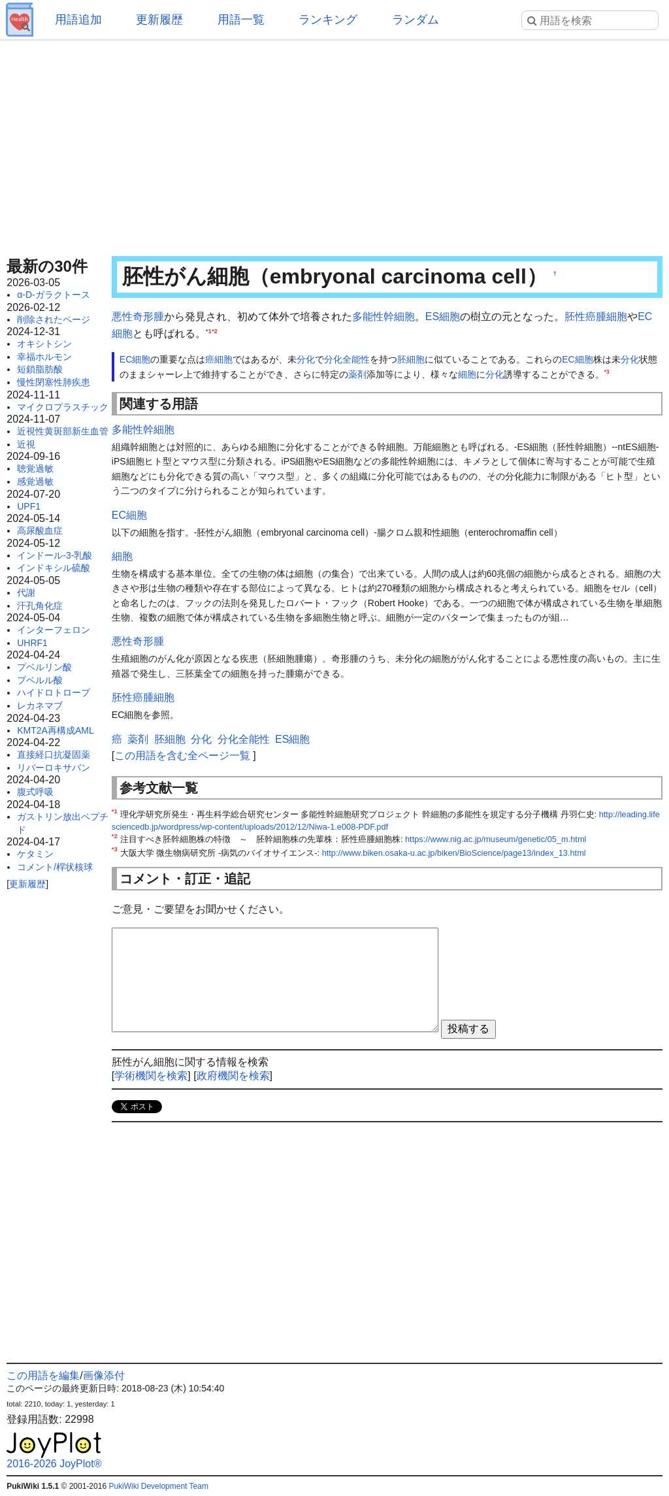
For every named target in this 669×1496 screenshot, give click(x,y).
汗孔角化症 (40, 605)
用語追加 (78, 19)
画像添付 (104, 1375)
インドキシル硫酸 (53, 567)
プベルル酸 (40, 680)
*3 (607, 371)
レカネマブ (40, 705)
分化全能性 (347, 359)
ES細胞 (442, 316)
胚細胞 (411, 359)
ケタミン (35, 854)
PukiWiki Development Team (158, 1486)
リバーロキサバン (53, 767)
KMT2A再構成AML (55, 730)
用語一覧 (241, 19)
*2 (215, 330)
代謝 (26, 592)
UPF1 (29, 506)
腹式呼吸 (35, 792)
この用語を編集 (43, 1375)
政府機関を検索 (233, 1075)
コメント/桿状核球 (55, 867)
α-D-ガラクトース (53, 294)
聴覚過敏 (35, 468)
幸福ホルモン (44, 356)
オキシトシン (44, 343)
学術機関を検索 (151, 1075)
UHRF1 (32, 643)
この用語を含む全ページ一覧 (182, 755)
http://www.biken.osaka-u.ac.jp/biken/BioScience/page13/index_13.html (454, 853)
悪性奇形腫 (138, 316)
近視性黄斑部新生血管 (62, 431)
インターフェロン (53, 630)
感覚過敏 (35, 481)
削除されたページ (53, 319)
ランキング (328, 19)
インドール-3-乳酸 (54, 555)
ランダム (415, 19)
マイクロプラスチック (62, 407)
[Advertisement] (334, 143)
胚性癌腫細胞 (595, 316)
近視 (26, 444)
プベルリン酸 (44, 667)
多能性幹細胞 (383, 316)
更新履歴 (159, 19)
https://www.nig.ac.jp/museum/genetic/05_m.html (495, 839)
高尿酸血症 (40, 530)
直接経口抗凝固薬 (53, 754)
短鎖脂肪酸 (40, 369)
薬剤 (357, 374)
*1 (209, 330)
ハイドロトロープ (53, 692)
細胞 (223, 359)
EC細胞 (135, 359)
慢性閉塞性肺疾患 (53, 382)
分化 (306, 359)
